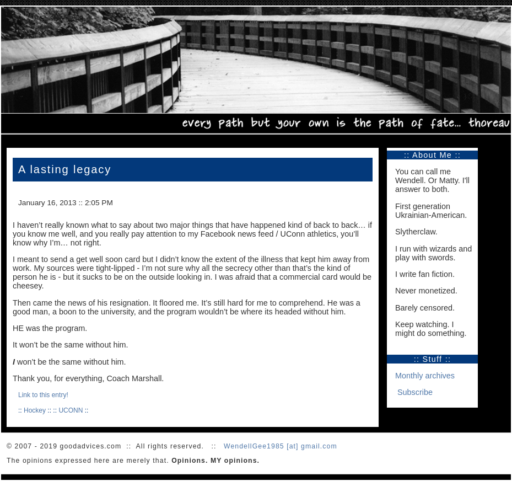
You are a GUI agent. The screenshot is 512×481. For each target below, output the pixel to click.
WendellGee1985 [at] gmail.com (280, 446)
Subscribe (415, 392)
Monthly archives (425, 375)
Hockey (35, 410)
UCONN (70, 410)
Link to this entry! (43, 395)
